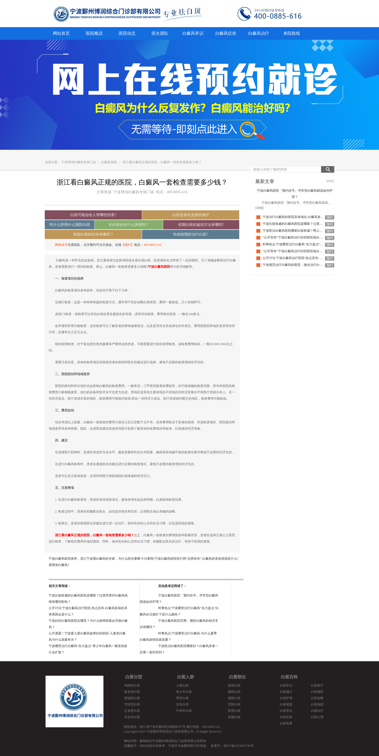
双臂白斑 (234, 711)
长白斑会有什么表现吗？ (129, 225)
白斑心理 (317, 717)
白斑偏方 (286, 692)
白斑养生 (286, 711)
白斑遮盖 (286, 704)
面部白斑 (234, 685)
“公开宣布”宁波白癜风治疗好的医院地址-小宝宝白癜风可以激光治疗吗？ (314, 237)
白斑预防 (317, 692)
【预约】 (127, 245)
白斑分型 (133, 677)
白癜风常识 (192, 33)
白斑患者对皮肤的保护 (190, 215)
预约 (330, 217)
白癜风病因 (109, 162)
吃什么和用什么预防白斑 (69, 225)
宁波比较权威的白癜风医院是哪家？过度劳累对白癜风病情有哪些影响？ (313, 224)
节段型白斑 (132, 704)
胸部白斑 (234, 692)
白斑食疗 (317, 685)
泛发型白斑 (132, 711)
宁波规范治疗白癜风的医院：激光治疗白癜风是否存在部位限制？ (308, 265)
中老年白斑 (184, 711)
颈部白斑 (234, 698)
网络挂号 (61, 245)
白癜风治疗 (258, 33)
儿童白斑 (182, 685)
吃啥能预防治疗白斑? (190, 234)
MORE (330, 181)
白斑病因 (317, 704)
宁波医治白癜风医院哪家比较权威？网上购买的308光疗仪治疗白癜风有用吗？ (317, 230)
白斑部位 (237, 677)
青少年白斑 (184, 692)
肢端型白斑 (132, 698)
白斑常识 (286, 685)
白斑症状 (286, 717)
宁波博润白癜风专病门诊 (79, 162)
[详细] (259, 208)
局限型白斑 (132, 685)
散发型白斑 (132, 692)
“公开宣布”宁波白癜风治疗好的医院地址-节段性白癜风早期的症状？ (310, 251)
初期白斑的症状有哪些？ (93, 234)
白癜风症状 (225, 33)
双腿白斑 (234, 717)
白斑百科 (289, 677)
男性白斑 (182, 698)
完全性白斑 (132, 717)
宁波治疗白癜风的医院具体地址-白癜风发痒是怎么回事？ (303, 217)
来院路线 (291, 33)
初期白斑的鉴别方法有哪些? (201, 225)
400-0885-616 (152, 245)
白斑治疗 (317, 711)
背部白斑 (234, 704)
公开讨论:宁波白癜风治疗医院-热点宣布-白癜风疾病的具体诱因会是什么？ (315, 258)
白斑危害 (286, 723)
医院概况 (94, 33)
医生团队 (160, 33)
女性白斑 (182, 704)
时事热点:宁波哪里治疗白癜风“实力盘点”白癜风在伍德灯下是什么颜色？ (313, 244)
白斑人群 (185, 677)
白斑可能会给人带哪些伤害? (93, 215)
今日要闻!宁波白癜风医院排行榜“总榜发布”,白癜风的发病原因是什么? (189, 558)
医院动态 (127, 33)
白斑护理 (286, 698)
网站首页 (61, 33)
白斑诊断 (317, 698)
